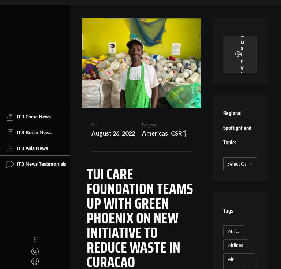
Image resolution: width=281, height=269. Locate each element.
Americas (155, 133)
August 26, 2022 (113, 133)
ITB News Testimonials (36, 164)
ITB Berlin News (29, 133)
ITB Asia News (27, 148)
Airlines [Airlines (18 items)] (235, 245)
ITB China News (28, 117)
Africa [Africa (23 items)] (234, 231)
